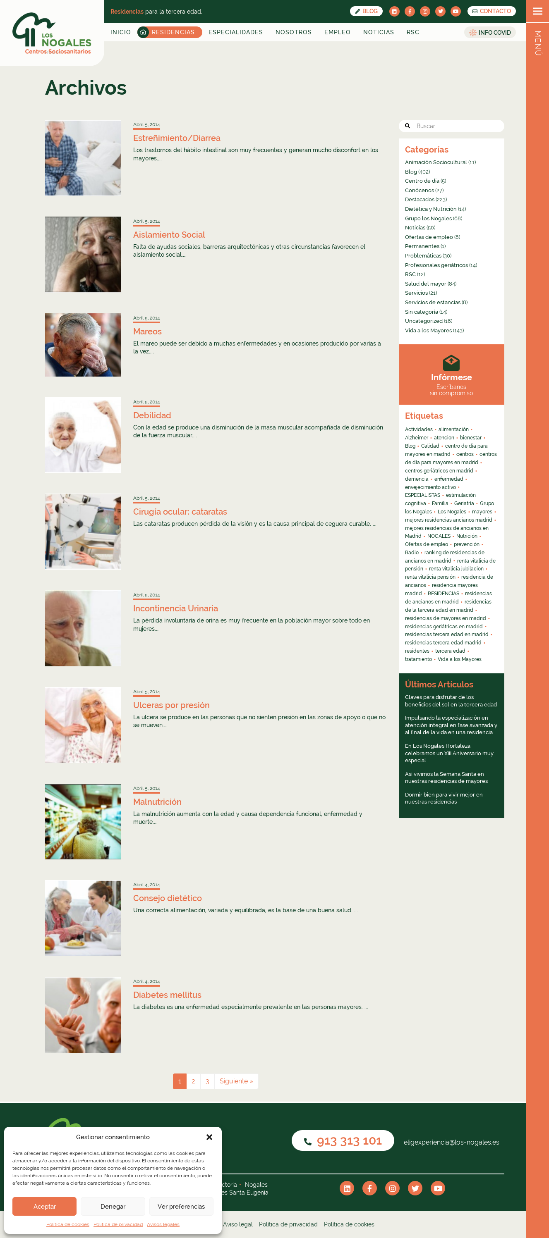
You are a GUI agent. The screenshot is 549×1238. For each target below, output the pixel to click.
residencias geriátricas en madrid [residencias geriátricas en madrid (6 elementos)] (444, 627)
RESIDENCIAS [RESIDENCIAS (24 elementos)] (443, 593)
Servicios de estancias (432, 302)
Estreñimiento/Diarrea (177, 138)
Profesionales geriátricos (436, 265)
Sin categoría (421, 312)
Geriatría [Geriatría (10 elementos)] (464, 503)
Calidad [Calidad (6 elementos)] (430, 446)
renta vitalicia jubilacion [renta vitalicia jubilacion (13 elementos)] (456, 569)
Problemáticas (423, 256)
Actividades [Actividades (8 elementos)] (419, 429)
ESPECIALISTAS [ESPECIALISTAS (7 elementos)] (422, 495)
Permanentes (422, 246)
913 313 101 (343, 1140)
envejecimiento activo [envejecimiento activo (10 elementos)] (430, 487)
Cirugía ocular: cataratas (180, 512)
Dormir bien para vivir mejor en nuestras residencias (444, 798)
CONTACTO (491, 11)
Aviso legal (238, 1224)
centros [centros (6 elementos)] (465, 454)
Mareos (147, 331)
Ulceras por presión (171, 705)
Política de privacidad (118, 1224)
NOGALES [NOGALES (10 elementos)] (439, 536)
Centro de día (422, 181)
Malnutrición (157, 802)
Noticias (378, 32)
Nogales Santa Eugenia (237, 1192)
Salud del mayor (425, 284)
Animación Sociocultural (436, 162)
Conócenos (419, 190)
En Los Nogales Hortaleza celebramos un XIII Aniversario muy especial (449, 753)
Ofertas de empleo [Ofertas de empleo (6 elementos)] (426, 544)
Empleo (337, 32)
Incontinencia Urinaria (175, 608)
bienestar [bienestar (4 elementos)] (471, 438)
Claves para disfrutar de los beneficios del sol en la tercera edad (451, 701)
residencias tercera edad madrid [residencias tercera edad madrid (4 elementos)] (443, 643)
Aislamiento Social (169, 235)
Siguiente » (236, 1081)
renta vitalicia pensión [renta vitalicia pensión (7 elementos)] (430, 577)
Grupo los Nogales (428, 218)
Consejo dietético (167, 898)
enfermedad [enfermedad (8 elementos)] (448, 479)
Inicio (120, 32)
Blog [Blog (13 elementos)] (410, 446)
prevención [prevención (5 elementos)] (466, 544)
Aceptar (45, 1206)
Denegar (113, 1206)
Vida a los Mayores (428, 330)
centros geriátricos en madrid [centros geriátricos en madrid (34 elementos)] (439, 471)
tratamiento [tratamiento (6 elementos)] (418, 659)
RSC (413, 32)
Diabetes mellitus (167, 995)
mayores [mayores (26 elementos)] (482, 512)
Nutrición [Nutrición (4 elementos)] (466, 536)
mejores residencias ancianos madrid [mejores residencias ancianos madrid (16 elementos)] (448, 520)
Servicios (416, 293)
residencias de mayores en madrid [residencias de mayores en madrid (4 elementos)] (445, 618)
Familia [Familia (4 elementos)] (440, 503)
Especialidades (236, 32)
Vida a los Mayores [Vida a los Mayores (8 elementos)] (460, 659)
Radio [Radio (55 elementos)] (412, 553)
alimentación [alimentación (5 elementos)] (454, 429)
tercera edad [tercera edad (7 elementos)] (450, 651)
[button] (209, 1137)
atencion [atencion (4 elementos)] (444, 438)
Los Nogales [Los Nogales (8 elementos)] (452, 512)
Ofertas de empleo (429, 237)
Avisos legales (163, 1224)
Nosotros (294, 32)
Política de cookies (67, 1224)
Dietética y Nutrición (431, 209)
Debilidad (152, 415)
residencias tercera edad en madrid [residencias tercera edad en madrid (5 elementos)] (447, 634)
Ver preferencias (181, 1206)
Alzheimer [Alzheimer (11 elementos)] (416, 438)
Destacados (419, 199)
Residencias (173, 32)
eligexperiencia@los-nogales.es (450, 1142)
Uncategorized (424, 321)
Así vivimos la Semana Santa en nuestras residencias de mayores (446, 778)
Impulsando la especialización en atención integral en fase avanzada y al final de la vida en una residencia (451, 725)
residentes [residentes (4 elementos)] (417, 651)
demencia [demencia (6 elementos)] (417, 479)
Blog (366, 11)
